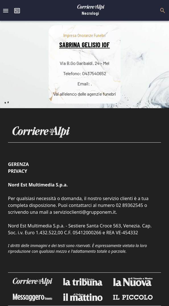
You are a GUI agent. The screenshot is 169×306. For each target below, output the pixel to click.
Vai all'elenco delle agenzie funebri (84, 93)
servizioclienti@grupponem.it (84, 212)
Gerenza (18, 164)
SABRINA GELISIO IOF (84, 44)
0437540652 (94, 73)
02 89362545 (129, 205)
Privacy (17, 171)
